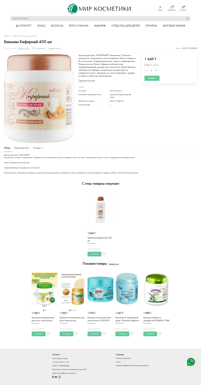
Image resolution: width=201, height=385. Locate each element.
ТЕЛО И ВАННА (78, 25)
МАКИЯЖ (100, 25)
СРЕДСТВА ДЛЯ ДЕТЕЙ (126, 25)
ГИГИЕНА (151, 25)
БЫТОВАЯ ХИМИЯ (174, 25)
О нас (118, 362)
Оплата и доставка (123, 358)
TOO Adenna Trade (59, 359)
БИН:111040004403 (61, 366)
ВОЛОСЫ (57, 25)
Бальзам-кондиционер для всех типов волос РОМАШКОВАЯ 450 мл (43, 320)
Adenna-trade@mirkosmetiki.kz (64, 373)
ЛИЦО (41, 25)
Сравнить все (114, 264)
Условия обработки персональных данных (132, 366)
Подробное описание (87, 81)
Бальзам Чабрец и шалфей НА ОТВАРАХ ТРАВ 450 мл (156, 320)
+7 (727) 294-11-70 (60, 362)
